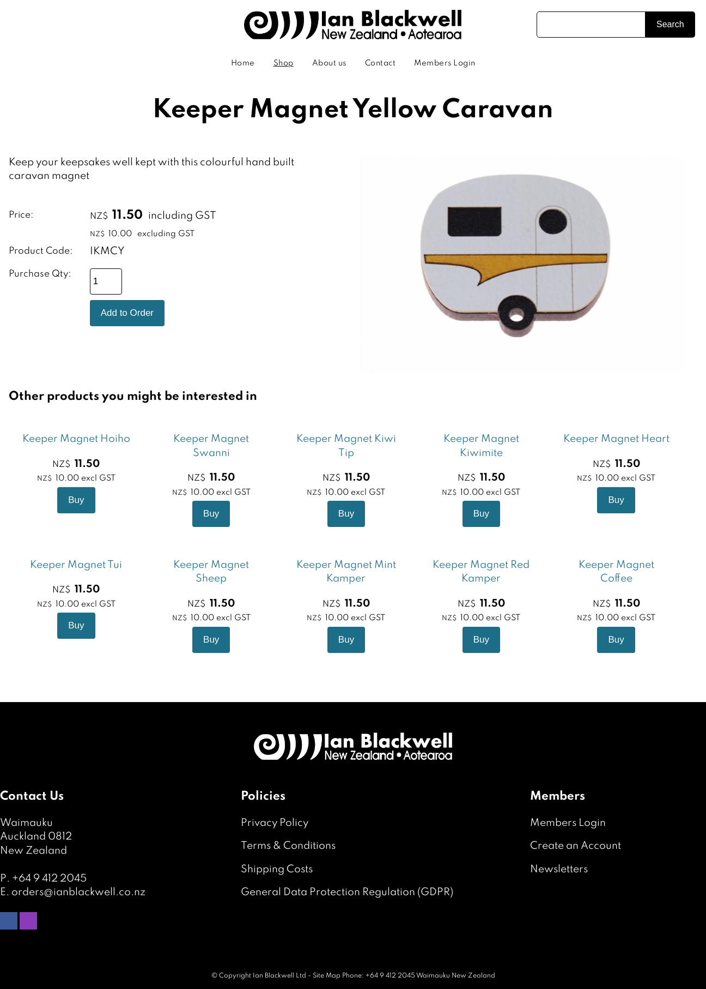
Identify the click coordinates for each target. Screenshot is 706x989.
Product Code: (41, 251)
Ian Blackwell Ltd (279, 976)
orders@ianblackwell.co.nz (78, 892)
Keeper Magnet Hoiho (76, 439)
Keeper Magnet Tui (76, 565)
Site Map (326, 976)
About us (329, 63)
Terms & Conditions (288, 846)
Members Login (445, 63)
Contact (380, 63)
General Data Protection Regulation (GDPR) (347, 892)
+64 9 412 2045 (49, 878)
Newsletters (559, 869)
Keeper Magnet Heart (616, 439)
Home (243, 63)
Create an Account (575, 846)
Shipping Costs (277, 869)
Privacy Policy (274, 823)
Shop (283, 63)
